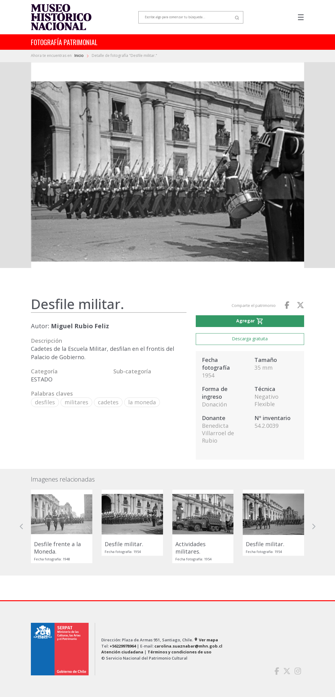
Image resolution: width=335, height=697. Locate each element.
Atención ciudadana (122, 652)
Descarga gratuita (250, 339)
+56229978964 (123, 646)
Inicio (79, 55)
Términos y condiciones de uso (179, 652)
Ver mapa (206, 640)
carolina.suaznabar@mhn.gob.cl (188, 646)
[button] (21, 526)
